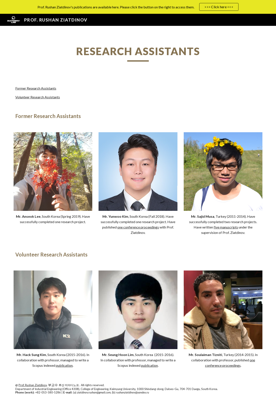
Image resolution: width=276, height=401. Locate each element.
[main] (138, 53)
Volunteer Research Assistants (37, 97)
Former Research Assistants (35, 88)
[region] (138, 7)
